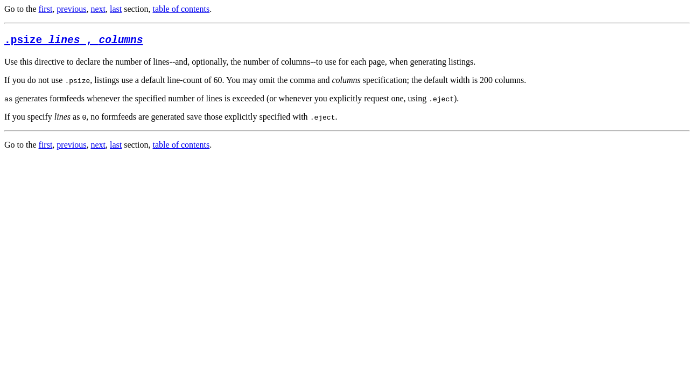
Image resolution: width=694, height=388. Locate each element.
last (116, 8)
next (98, 8)
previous (71, 8)
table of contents (181, 8)
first (46, 8)
